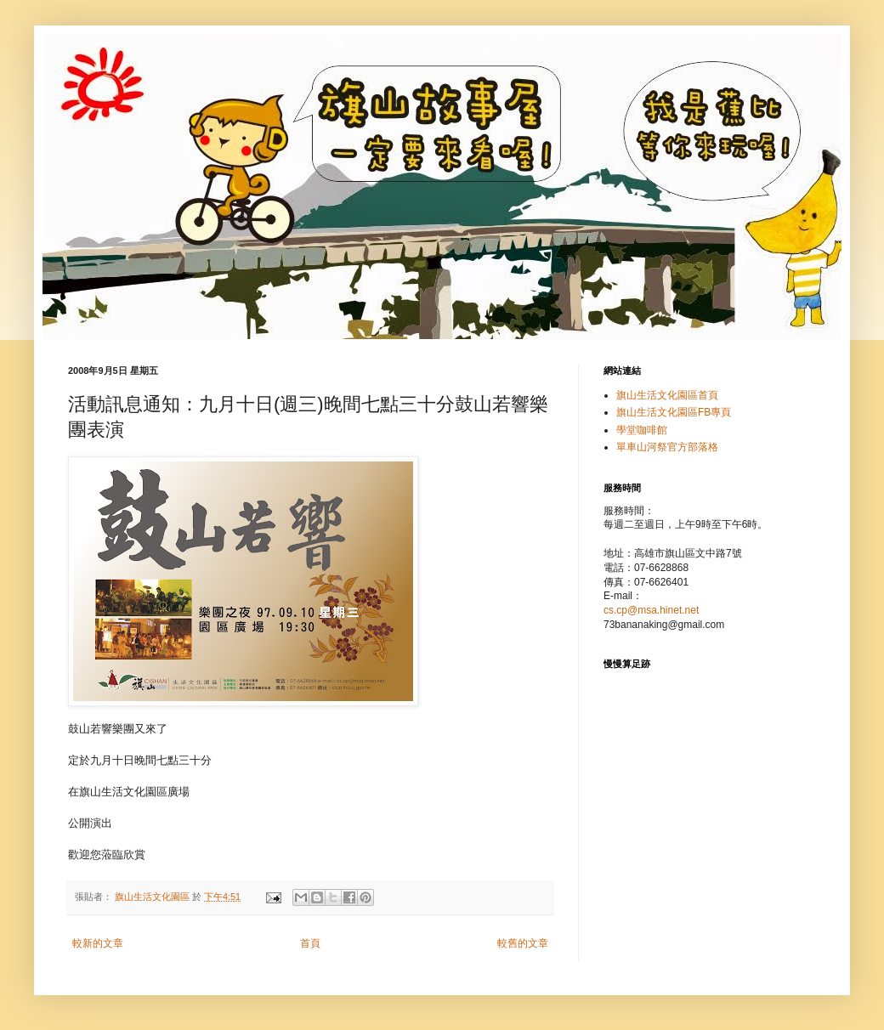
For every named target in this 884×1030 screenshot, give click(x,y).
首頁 (310, 943)
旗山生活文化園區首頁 (667, 395)
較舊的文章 (522, 943)
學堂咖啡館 (641, 430)
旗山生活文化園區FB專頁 (673, 412)
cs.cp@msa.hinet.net (651, 610)
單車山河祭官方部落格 (667, 447)
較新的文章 (97, 943)
